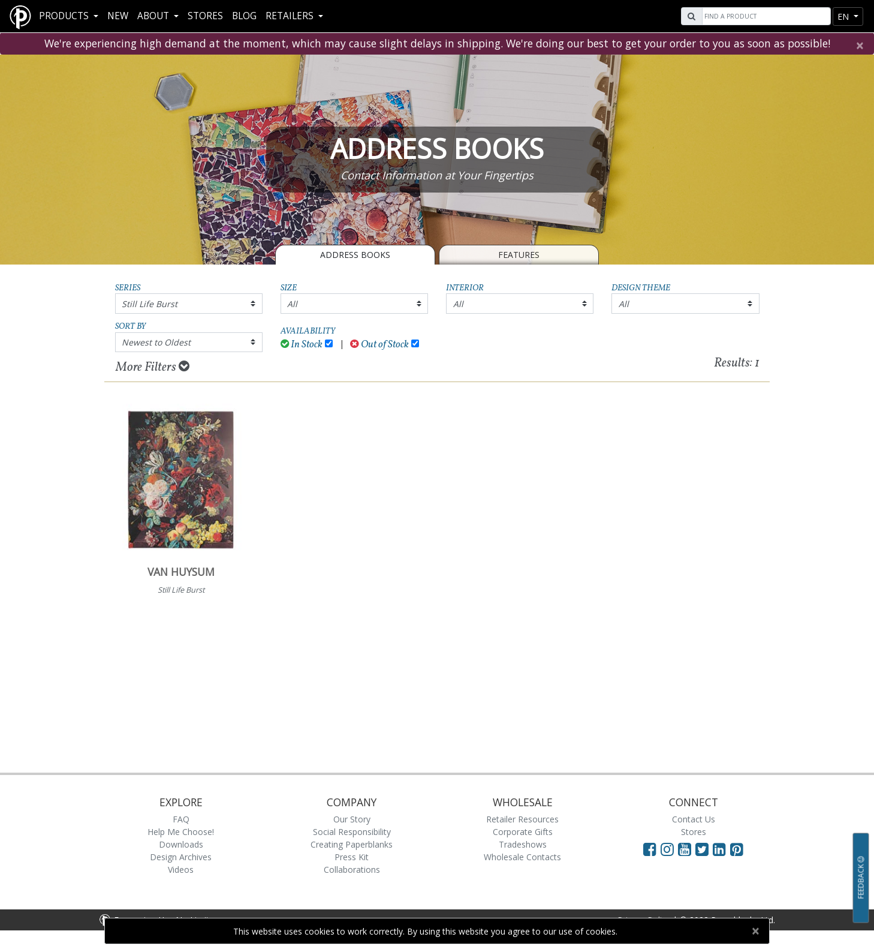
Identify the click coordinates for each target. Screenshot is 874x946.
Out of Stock (379, 345)
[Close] (859, 45)
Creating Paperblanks (352, 844)
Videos (181, 869)
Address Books (355, 254)
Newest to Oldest (156, 342)
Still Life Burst (149, 304)
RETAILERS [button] (291, 16)
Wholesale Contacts (522, 857)
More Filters (152, 367)
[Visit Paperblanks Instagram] (667, 849)
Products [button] (65, 16)
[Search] (765, 16)
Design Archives (181, 857)
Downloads (181, 844)
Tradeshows (523, 844)
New (117, 16)
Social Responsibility (352, 831)
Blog (244, 16)
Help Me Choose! (180, 831)
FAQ (181, 819)
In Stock (302, 345)
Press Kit (351, 857)
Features (519, 254)
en (844, 16)
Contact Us (693, 819)
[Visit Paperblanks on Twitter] (704, 849)
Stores (205, 16)
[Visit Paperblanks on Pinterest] (736, 849)
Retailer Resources (522, 819)
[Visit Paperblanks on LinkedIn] (721, 849)
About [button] (154, 16)
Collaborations (352, 869)
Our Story (351, 819)
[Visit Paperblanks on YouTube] (686, 849)
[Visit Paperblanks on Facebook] (649, 849)
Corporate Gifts (523, 831)
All (292, 304)
